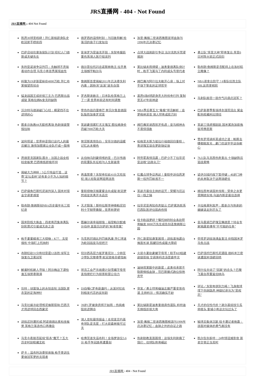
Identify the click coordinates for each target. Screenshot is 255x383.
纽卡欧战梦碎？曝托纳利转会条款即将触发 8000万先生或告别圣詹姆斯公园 (161, 224)
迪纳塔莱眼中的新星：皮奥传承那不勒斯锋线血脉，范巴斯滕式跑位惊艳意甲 (161, 272)
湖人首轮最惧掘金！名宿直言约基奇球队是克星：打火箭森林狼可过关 (103, 324)
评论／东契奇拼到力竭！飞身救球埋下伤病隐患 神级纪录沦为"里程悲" (219, 290)
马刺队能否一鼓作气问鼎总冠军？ (219, 98)
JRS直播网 (116, 371)
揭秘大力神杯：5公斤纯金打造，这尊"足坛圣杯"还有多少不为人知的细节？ (44, 177)
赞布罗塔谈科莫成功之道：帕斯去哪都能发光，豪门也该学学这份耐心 (219, 143)
